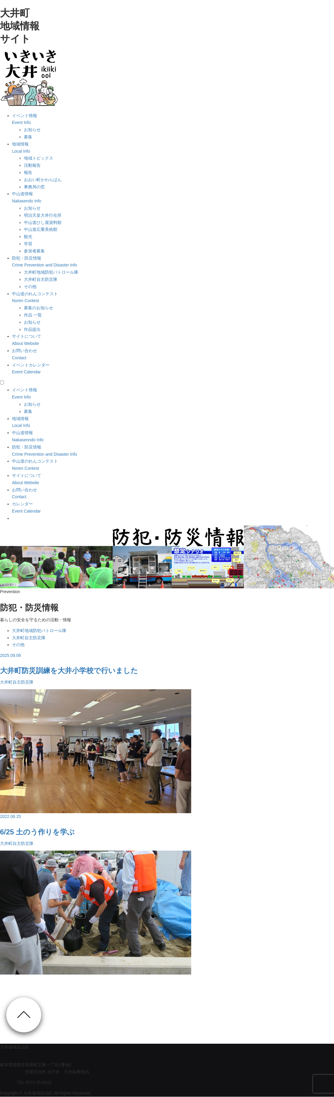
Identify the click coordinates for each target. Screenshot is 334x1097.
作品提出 (32, 329)
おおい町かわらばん (43, 179)
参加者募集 (34, 251)
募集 (28, 136)
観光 (28, 236)
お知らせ (32, 129)
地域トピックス (38, 158)
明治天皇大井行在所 (43, 215)
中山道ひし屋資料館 (43, 222)
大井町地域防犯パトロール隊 (51, 272)
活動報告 (32, 165)
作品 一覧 (33, 315)
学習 (28, 243)
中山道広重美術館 (40, 229)
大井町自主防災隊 (40, 279)
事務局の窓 (34, 186)
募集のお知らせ (38, 307)
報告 (28, 172)
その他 (30, 286)
